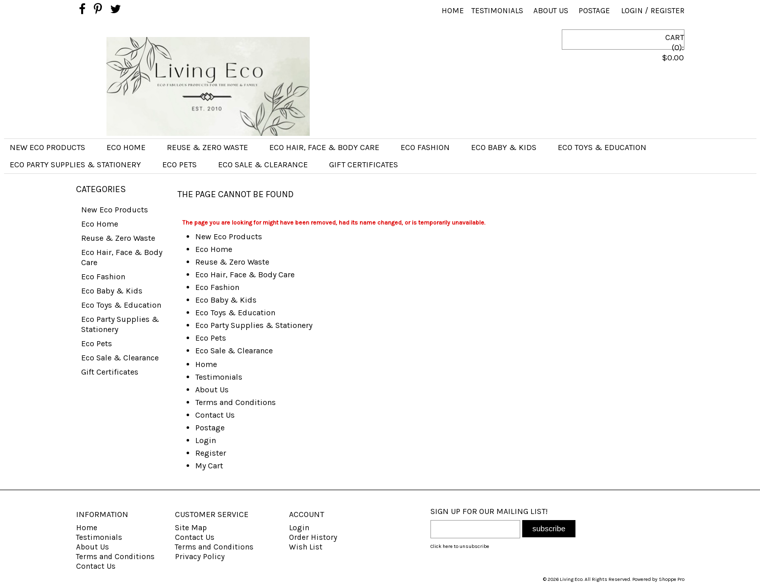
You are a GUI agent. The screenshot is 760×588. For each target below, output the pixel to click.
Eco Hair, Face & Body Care (324, 147)
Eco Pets (179, 164)
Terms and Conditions (235, 402)
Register (667, 10)
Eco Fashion (425, 147)
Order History (313, 537)
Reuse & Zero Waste (207, 147)
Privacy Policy (200, 556)
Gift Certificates (363, 164)
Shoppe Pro (671, 579)
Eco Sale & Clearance (263, 164)
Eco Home (126, 147)
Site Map (191, 527)
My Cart (209, 465)
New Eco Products (47, 147)
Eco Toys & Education (602, 147)
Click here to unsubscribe (459, 546)
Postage (594, 10)
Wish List (305, 547)
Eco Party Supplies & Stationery (75, 164)
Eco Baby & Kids (503, 147)
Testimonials (497, 10)
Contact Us (215, 415)
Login (632, 10)
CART (636, 56)
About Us (550, 10)
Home (453, 10)
